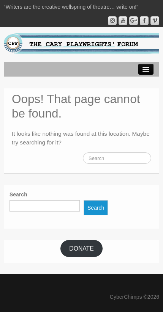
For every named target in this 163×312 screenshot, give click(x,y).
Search (18, 194)
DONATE (81, 248)
